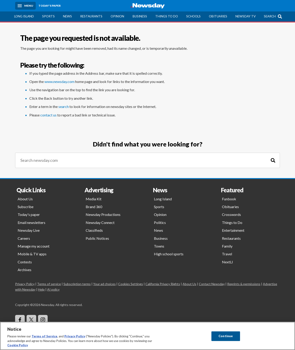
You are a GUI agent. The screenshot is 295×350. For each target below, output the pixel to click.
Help (41, 289)
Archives (24, 269)
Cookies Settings (130, 284)
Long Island (24, 16)
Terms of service (49, 284)
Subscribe (25, 206)
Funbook (229, 199)
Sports (48, 16)
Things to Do (166, 16)
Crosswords (231, 214)
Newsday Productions (103, 214)
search (63, 106)
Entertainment (233, 230)
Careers (24, 238)
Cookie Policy (17, 345)
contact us (48, 115)
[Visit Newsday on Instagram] (43, 320)
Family (227, 246)
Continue (226, 336)
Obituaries (218, 16)
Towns (159, 246)
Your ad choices (104, 284)
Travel (227, 254)
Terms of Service (44, 336)
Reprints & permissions (243, 284)
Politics (160, 222)
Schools (193, 16)
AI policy (53, 289)
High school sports (168, 254)
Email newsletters (31, 222)
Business (140, 16)
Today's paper (29, 214)
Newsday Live (29, 230)
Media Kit (93, 199)
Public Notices (97, 238)
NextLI (227, 262)
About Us (25, 199)
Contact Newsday (212, 284)
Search (270, 16)
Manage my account (33, 246)
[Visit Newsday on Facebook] (20, 320)
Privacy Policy (25, 284)
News (67, 16)
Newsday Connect (100, 222)
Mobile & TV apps (32, 254)
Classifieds (94, 230)
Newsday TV (245, 16)
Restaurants (91, 16)
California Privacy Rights (162, 284)
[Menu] (25, 6)
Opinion (117, 16)
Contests (25, 262)
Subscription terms (77, 284)
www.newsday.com (59, 81)
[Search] (273, 160)
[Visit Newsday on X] (31, 320)
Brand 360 (94, 206)
